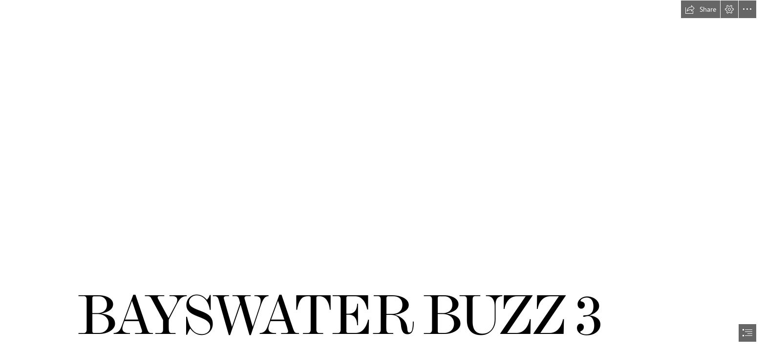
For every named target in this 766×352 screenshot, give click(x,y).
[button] (700, 9)
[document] (383, 176)
